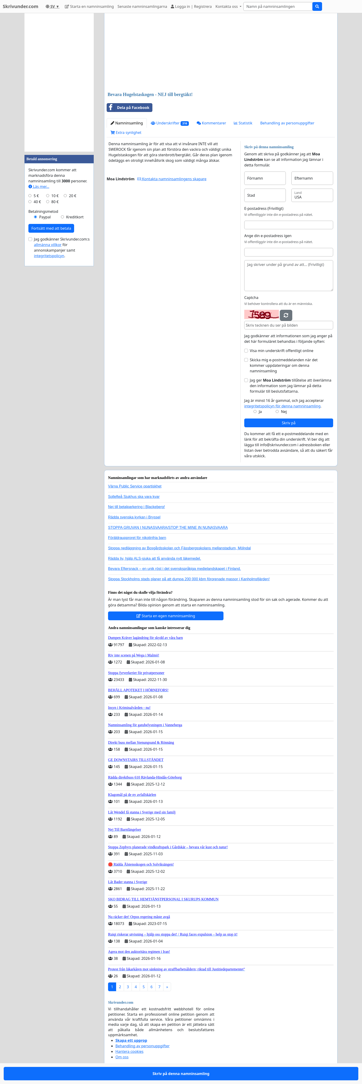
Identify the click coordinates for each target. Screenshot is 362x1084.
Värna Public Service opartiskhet (134, 486)
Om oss (122, 1057)
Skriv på (289, 422)
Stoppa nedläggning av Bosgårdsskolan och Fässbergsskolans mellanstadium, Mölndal (179, 548)
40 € (37, 201)
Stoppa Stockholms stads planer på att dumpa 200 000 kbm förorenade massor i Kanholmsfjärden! (189, 579)
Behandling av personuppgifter (287, 123)
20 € (72, 195)
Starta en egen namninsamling (165, 615)
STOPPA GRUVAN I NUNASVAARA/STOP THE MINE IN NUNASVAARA (168, 528)
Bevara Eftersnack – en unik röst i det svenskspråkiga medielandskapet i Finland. (174, 569)
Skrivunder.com (20, 6)
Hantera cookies (129, 1051)
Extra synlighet (126, 132)
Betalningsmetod (43, 211)
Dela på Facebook (128, 107)
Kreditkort (75, 217)
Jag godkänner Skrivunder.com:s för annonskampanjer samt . (62, 247)
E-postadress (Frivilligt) (264, 208)
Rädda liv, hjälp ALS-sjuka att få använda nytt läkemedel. (154, 558)
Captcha (251, 297)
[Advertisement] (221, 53)
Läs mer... (38, 186)
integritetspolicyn (49, 255)
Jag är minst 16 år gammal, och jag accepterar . (284, 403)
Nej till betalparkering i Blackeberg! (136, 507)
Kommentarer (211, 123)
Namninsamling (127, 123)
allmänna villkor (47, 244)
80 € (55, 201)
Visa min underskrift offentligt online (281, 350)
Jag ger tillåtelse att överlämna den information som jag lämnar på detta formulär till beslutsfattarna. (290, 386)
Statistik (243, 123)
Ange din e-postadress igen (268, 235)
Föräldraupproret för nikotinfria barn (137, 538)
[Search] (278, 6)
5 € (36, 195)
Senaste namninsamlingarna (142, 6)
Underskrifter (170, 123)
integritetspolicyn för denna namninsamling (282, 406)
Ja (260, 411)
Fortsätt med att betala (51, 228)
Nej (284, 411)
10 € (55, 195)
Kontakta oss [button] (227, 6)
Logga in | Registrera (191, 6)
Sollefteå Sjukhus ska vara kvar (134, 497)
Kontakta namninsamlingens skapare (171, 178)
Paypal (45, 217)
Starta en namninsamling (89, 6)
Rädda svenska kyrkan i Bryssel (134, 517)
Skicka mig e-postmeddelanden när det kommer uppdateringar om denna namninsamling (284, 365)
